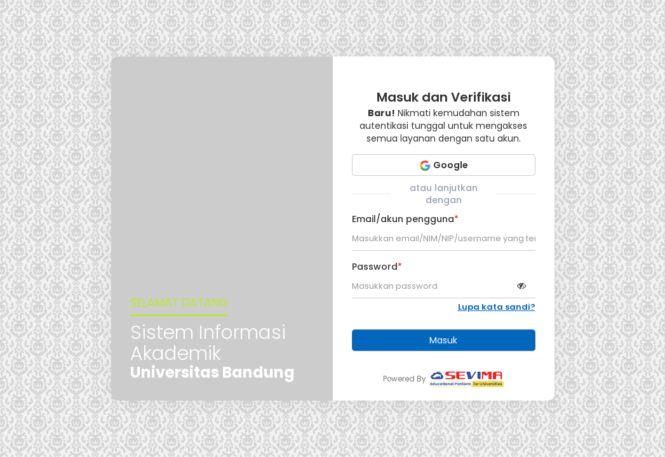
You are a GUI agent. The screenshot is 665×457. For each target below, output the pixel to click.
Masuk (443, 340)
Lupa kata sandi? (496, 307)
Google (443, 165)
